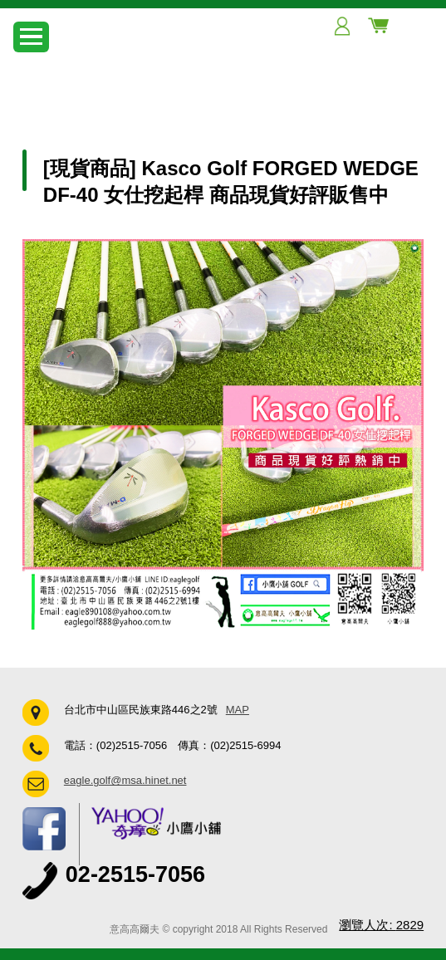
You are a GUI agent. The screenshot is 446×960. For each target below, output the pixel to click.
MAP (237, 709)
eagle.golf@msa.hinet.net (125, 780)
